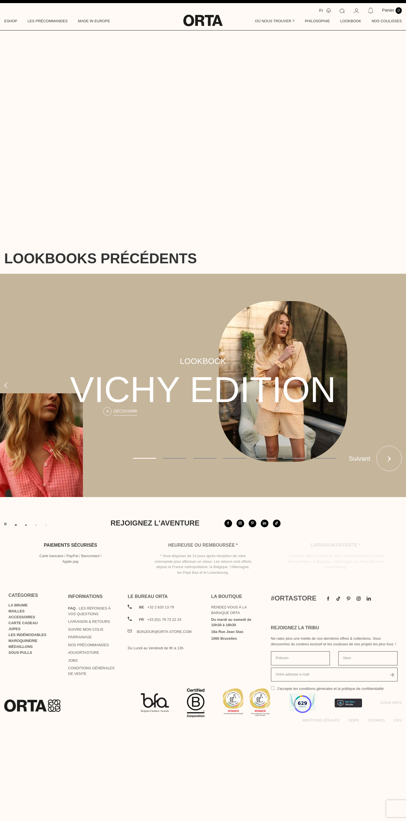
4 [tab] (234, 458)
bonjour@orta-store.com (164, 724)
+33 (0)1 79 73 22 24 (160, 712)
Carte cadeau (23, 716)
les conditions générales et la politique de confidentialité (338, 781)
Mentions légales (321, 813)
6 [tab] (294, 458)
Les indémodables (27, 727)
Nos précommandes (88, 738)
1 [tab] (144, 458)
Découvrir (125, 411)
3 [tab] (204, 458)
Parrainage (80, 730)
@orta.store (321, 535)
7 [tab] (324, 458)
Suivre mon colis (85, 722)
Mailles (16, 704)
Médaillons (20, 739)
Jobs (73, 753)
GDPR (353, 813)
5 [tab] (264, 458)
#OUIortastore (83, 745)
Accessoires (21, 710)
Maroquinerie (22, 733)
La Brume (18, 698)
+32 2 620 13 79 (156, 700)
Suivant (389, 458)
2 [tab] (174, 458)
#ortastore (363, 535)
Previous (6, 385)
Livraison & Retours (89, 714)
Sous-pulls (20, 745)
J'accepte (330, 781)
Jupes (14, 722)
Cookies (376, 813)
